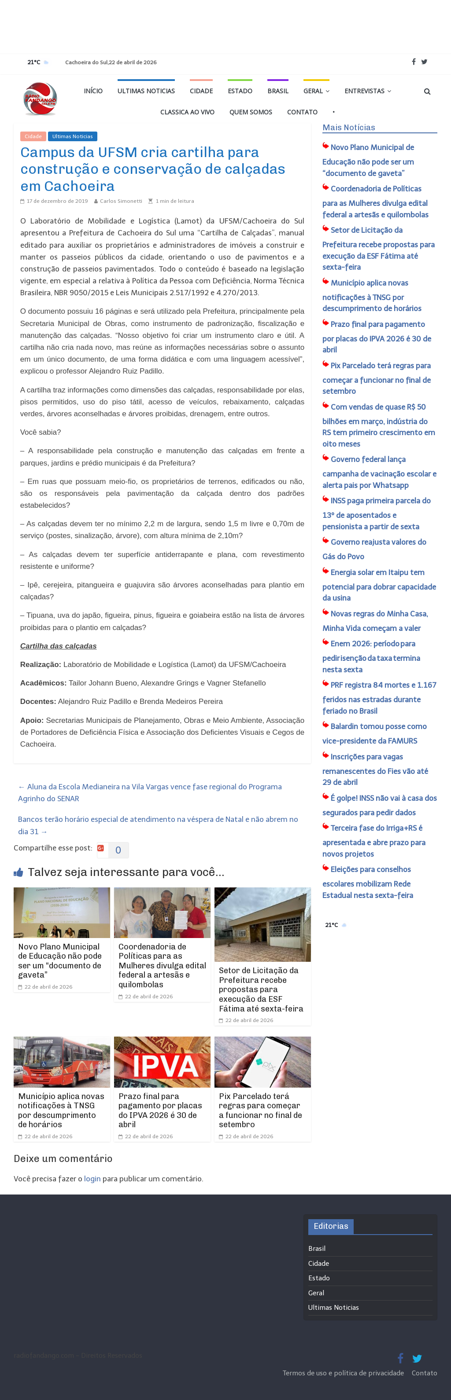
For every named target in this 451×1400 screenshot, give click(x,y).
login (92, 1178)
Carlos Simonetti (121, 201)
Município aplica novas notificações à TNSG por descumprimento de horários (61, 1111)
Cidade (201, 91)
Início (93, 91)
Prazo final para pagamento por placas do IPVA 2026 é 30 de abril (160, 1111)
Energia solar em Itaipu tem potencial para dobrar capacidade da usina (379, 585)
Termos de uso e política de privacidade (344, 1373)
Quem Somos (250, 112)
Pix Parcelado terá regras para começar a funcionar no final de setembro (260, 1111)
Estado (240, 91)
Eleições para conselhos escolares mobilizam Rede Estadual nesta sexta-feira (367, 882)
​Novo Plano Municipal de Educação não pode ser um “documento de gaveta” (60, 961)
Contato (302, 112)
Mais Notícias (348, 127)
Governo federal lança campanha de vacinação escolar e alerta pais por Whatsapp (379, 472)
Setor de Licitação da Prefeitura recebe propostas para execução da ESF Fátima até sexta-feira (261, 989)
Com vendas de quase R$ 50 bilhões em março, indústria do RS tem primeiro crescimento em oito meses (378, 425)
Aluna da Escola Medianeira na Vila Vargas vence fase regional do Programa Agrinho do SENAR (150, 792)
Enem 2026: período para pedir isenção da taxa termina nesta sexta (371, 656)
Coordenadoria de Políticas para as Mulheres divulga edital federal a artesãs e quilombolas (162, 966)
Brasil (277, 91)
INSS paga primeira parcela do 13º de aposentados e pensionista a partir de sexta (376, 513)
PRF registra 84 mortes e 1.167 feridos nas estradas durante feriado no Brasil (379, 698)
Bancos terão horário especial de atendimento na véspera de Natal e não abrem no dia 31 (158, 825)
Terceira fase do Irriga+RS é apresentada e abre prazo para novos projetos (373, 841)
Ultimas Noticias (146, 91)
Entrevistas (364, 91)
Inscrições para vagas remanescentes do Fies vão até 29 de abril (375, 769)
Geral (313, 91)
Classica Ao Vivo (187, 112)
